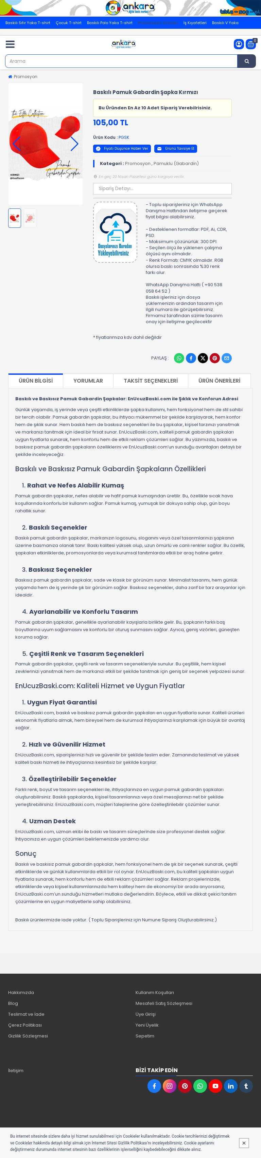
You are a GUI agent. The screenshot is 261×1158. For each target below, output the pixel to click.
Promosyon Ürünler (158, 22)
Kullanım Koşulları (155, 992)
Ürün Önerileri (219, 381)
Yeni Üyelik (147, 1025)
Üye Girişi (146, 1014)
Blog (13, 1003)
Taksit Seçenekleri (151, 381)
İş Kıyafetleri (195, 22)
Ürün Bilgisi (36, 381)
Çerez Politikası (25, 1025)
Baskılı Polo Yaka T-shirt (110, 22)
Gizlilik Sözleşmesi (28, 1036)
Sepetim (145, 1036)
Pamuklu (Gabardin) (176, 163)
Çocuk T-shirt (69, 22)
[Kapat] (244, 1143)
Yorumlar (88, 381)
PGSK (124, 137)
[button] (16, 143)
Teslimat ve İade (26, 1014)
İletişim (15, 1070)
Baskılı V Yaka (225, 22)
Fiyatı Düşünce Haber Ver (122, 148)
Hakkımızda (21, 992)
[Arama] (247, 61)
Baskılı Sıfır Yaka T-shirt (27, 22)
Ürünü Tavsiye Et (175, 148)
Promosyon (25, 76)
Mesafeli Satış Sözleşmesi (164, 1003)
